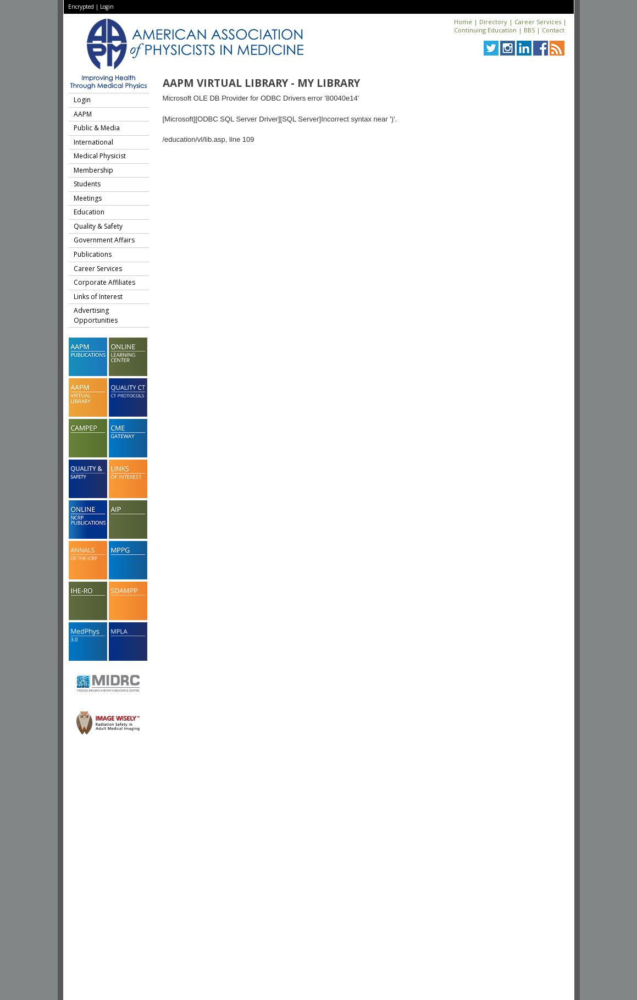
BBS (529, 30)
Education (89, 212)
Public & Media (97, 127)
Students (87, 184)
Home (463, 22)
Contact (553, 30)
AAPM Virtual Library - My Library (261, 83)
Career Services (537, 22)
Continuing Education (485, 30)
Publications (93, 254)
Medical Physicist (100, 156)
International (93, 142)
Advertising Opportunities (96, 315)
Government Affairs (104, 240)
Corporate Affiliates (104, 282)
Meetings (88, 198)
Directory (493, 22)
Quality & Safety (98, 226)
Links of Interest (98, 296)
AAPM (83, 114)
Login (107, 6)
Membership (93, 170)
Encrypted (81, 6)
